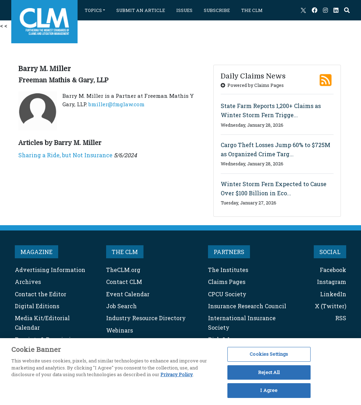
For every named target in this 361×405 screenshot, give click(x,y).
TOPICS (93, 10)
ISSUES (184, 10)
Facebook (333, 269)
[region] (180, 371)
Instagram (331, 281)
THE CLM (252, 10)
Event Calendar (127, 294)
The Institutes (228, 269)
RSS (340, 318)
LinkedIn (333, 294)
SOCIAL (330, 251)
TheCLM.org (123, 269)
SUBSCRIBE (217, 10)
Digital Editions (37, 306)
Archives (28, 281)
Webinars (119, 330)
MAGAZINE (36, 251)
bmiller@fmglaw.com (116, 104)
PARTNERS (229, 251)
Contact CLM (124, 281)
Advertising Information (50, 269)
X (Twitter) (330, 306)
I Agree (268, 390)
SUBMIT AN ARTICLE (140, 10)
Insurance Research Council (247, 306)
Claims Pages (226, 281)
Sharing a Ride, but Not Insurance (65, 155)
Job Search (121, 306)
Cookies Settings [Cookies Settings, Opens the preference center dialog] (269, 354)
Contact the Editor (40, 294)
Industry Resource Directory (146, 318)
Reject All (269, 372)
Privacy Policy (176, 374)
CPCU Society (227, 294)
